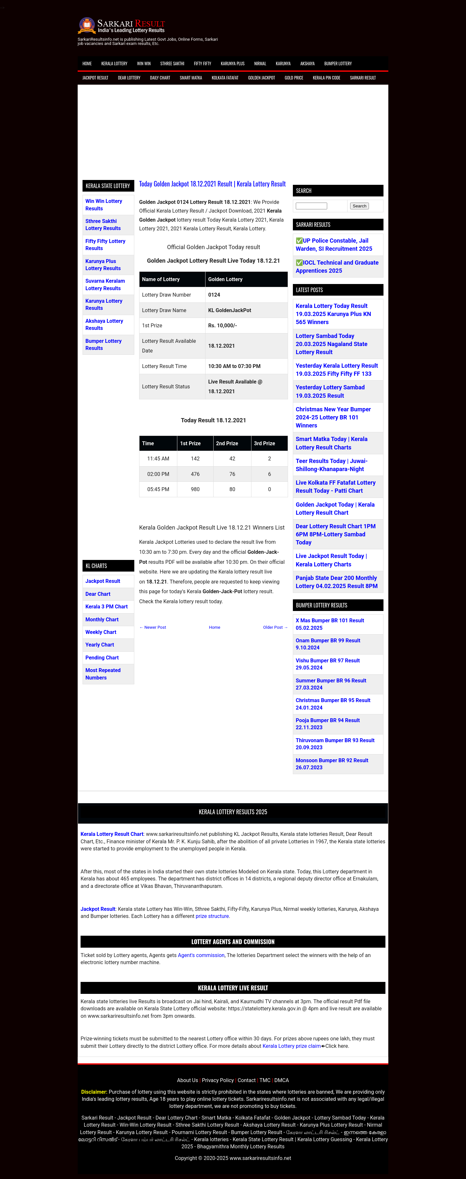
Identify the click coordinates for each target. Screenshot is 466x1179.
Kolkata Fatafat (225, 77)
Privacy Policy (218, 1080)
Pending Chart (102, 658)
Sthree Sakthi (172, 63)
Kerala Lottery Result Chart (112, 834)
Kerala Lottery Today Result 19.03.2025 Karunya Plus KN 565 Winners (333, 313)
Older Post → (275, 627)
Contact (247, 1080)
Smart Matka (191, 77)
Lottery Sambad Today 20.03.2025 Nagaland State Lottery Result (332, 343)
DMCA (281, 1080)
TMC (265, 1080)
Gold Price (294, 77)
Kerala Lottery (114, 63)
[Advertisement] (233, 134)
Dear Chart (97, 594)
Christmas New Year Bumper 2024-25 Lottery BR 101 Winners (333, 417)
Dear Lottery (129, 77)
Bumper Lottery (338, 63)
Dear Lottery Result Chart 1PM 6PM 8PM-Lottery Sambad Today (336, 534)
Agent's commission (201, 955)
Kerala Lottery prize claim (291, 1046)
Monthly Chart (101, 619)
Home (87, 63)
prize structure (212, 916)
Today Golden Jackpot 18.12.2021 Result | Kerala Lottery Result (212, 183)
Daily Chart (160, 77)
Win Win (143, 63)
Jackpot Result (95, 77)
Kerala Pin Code (326, 77)
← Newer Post (152, 627)
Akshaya (307, 63)
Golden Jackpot (261, 77)
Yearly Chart (99, 645)
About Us (187, 1080)
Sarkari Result (363, 77)
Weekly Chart (100, 632)
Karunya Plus (233, 63)
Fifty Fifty (202, 63)
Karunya (283, 63)
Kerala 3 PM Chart (106, 607)
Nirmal (260, 63)
